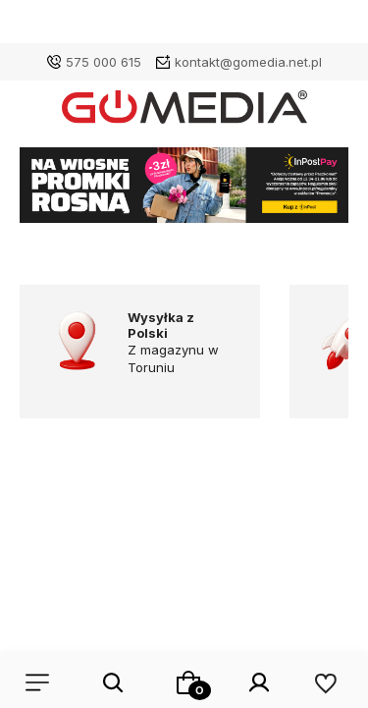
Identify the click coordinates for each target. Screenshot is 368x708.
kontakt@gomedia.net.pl (248, 62)
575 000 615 (103, 62)
